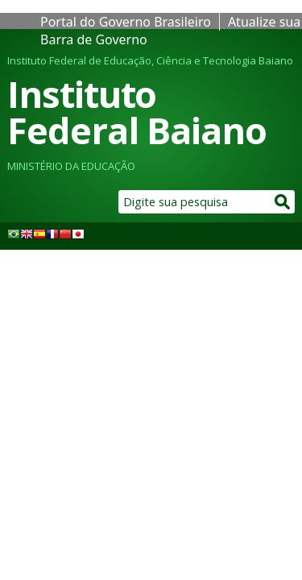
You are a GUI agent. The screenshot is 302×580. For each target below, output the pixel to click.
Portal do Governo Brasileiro (125, 22)
